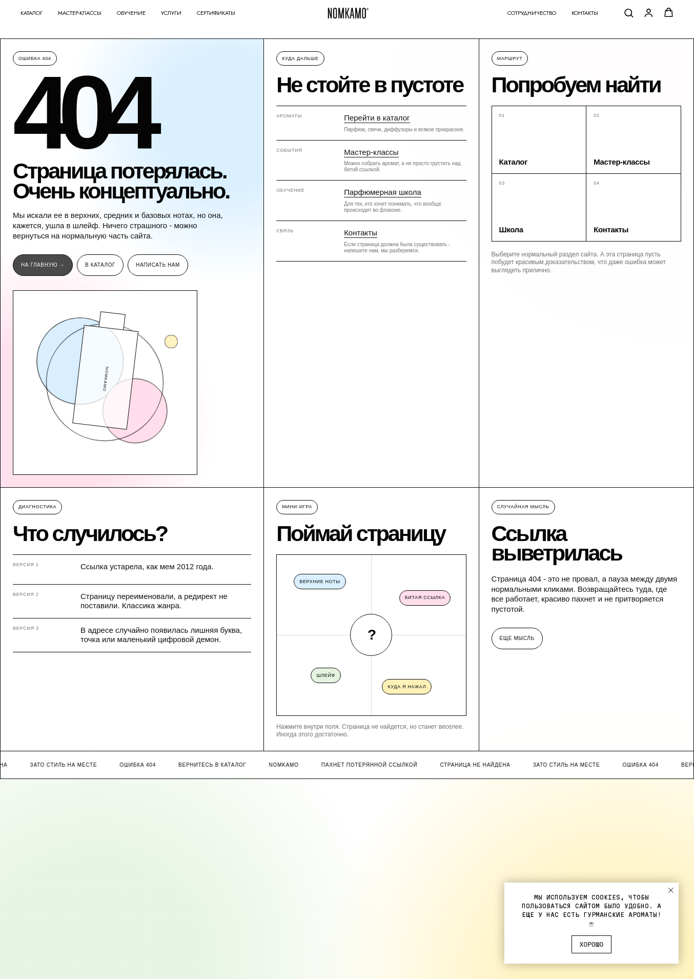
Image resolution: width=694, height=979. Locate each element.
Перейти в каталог (377, 117)
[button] (629, 12)
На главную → (43, 265)
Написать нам (158, 265)
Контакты (584, 13)
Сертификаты (216, 13)
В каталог (100, 265)
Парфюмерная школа (382, 192)
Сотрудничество (531, 13)
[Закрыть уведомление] (671, 890)
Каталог (32, 13)
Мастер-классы (79, 13)
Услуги (171, 13)
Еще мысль (517, 638)
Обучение (131, 13)
